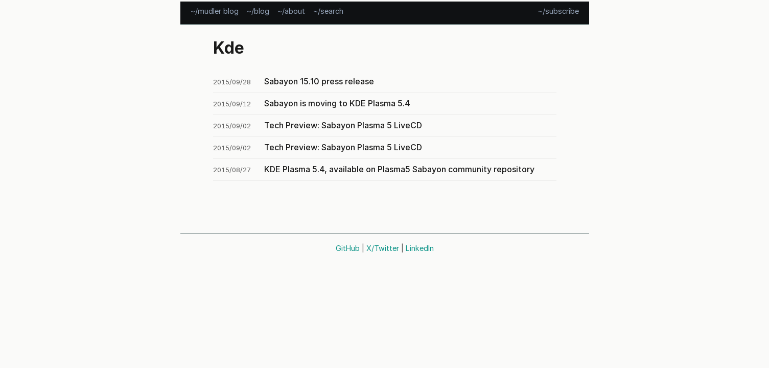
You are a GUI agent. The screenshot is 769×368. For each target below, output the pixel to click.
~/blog (258, 10)
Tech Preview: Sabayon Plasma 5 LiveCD (343, 125)
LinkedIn (420, 248)
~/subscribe (558, 10)
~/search (328, 10)
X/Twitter (382, 248)
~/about (291, 10)
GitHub (348, 248)
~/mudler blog (215, 10)
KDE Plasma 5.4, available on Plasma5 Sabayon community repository (399, 169)
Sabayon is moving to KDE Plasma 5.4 (337, 103)
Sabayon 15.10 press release (319, 81)
